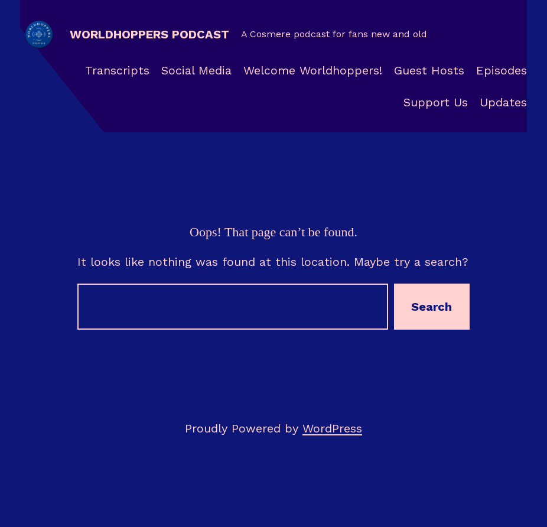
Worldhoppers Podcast (149, 34)
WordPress (332, 428)
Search (431, 307)
